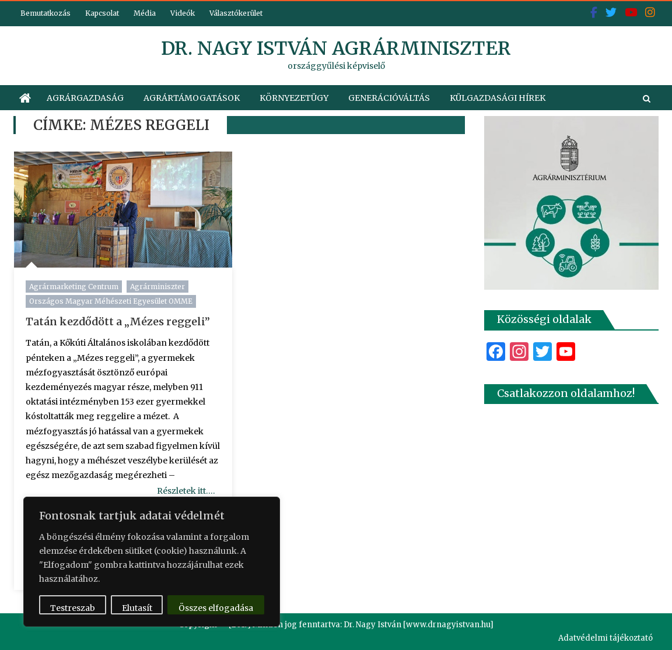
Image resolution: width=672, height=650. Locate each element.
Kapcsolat (102, 13)
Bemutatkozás (45, 13)
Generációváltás (389, 98)
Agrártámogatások (192, 98)
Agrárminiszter (157, 286)
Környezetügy (294, 98)
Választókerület (235, 13)
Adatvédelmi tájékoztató (605, 638)
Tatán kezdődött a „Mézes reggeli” (118, 321)
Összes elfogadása (215, 608)
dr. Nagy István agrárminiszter (336, 48)
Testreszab (72, 608)
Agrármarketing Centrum (73, 286)
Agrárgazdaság (85, 98)
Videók (182, 13)
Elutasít (137, 608)
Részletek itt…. (186, 491)
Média (145, 13)
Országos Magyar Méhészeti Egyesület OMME (110, 301)
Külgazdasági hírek (497, 98)
